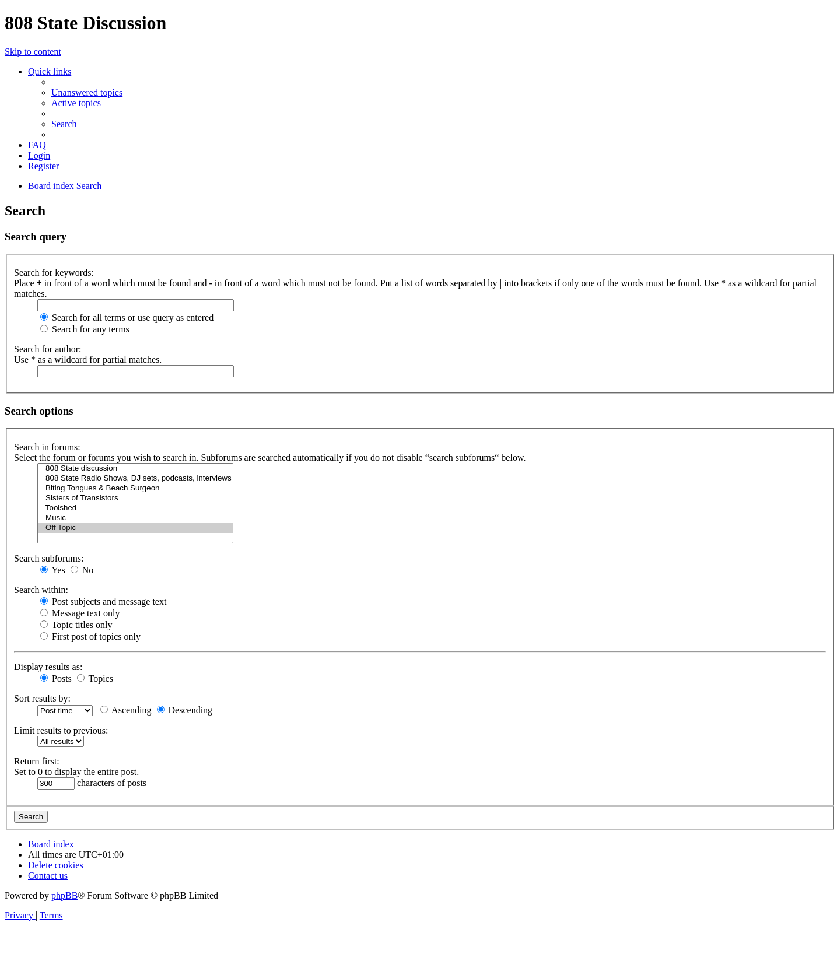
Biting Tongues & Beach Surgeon (135, 488)
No (82, 570)
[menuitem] (87, 92)
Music (135, 518)
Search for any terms (85, 329)
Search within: (41, 590)
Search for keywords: (54, 273)
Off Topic (135, 528)
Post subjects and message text (103, 601)
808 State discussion (135, 469)
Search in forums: (47, 447)
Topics (95, 678)
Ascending (126, 710)
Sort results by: (42, 698)
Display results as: (48, 667)
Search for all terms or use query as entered (127, 317)
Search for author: (48, 349)
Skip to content (33, 52)
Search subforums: (49, 558)
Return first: (37, 761)
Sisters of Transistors (135, 498)
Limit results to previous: (61, 730)
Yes (52, 570)
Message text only (80, 613)
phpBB (64, 895)
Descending (185, 710)
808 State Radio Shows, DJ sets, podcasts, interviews (135, 478)
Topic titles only (76, 625)
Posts (56, 678)
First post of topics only (90, 636)
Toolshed (135, 508)
